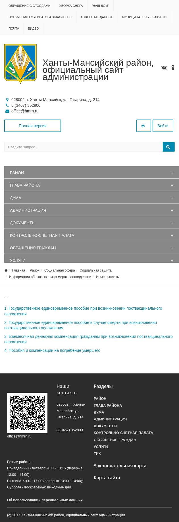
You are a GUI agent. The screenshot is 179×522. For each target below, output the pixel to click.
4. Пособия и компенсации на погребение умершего (52, 350)
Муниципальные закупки (144, 17)
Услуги (17, 260)
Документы (23, 223)
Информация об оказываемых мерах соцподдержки (50, 277)
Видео (33, 28)
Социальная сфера (59, 270)
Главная (18, 270)
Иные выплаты (108, 277)
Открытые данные (97, 17)
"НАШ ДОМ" (100, 5)
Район (17, 172)
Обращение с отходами (30, 5)
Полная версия (33, 126)
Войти (162, 126)
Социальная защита (96, 270)
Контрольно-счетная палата (42, 235)
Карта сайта (107, 478)
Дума (15, 198)
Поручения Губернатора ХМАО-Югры (40, 17)
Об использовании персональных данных (45, 500)
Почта (14, 28)
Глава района (25, 185)
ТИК (97, 454)
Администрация (28, 210)
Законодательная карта (120, 466)
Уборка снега (71, 5)
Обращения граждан (33, 248)
